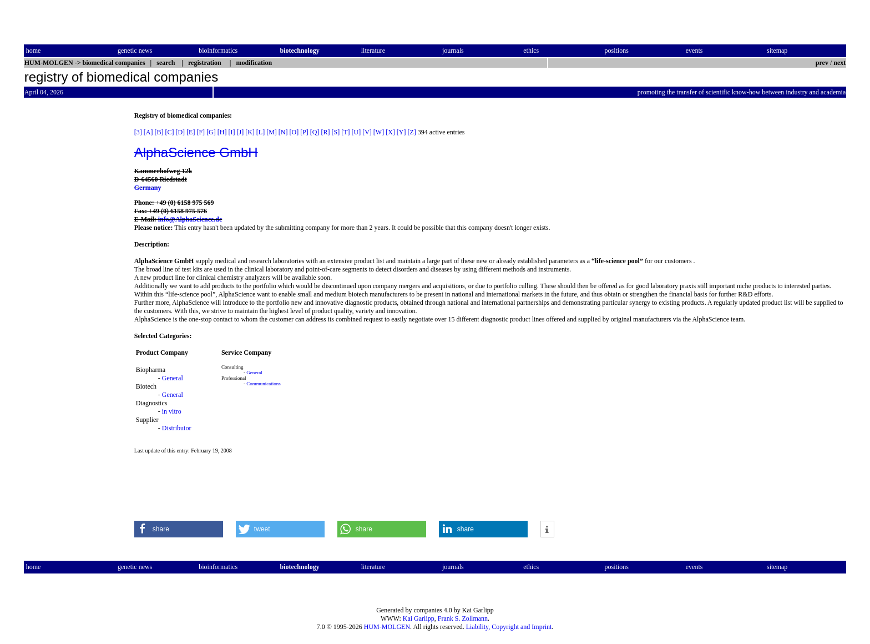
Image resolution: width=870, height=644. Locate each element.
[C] (169, 132)
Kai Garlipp (418, 618)
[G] (211, 132)
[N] (283, 132)
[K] (250, 132)
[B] (158, 132)
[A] (148, 132)
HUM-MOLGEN (387, 627)
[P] (304, 132)
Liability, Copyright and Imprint (509, 627)
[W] (378, 132)
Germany (147, 188)
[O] (294, 132)
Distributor (176, 428)
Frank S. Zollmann (463, 618)
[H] (222, 132)
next (839, 63)
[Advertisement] (70, 278)
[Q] (315, 132)
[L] (260, 132)
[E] (190, 132)
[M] (271, 132)
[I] (231, 132)
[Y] (401, 132)
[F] (200, 132)
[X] (390, 132)
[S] (336, 132)
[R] (325, 132)
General (172, 378)
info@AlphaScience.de (190, 219)
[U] (356, 132)
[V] (367, 132)
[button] (178, 529)
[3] (138, 132)
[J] (240, 132)
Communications (263, 383)
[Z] (412, 132)
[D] (180, 132)
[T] (345, 132)
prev (822, 63)
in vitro (171, 411)
